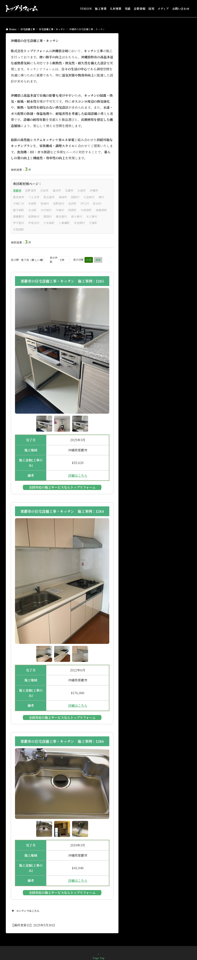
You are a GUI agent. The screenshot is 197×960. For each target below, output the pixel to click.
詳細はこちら (77, 475)
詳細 (88, 260)
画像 (98, 260)
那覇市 (17, 190)
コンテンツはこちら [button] (25, 911)
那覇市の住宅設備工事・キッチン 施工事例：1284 (62, 511)
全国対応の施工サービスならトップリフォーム (62, 487)
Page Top (98, 956)
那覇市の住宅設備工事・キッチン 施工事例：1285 (62, 281)
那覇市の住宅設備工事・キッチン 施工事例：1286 (62, 741)
